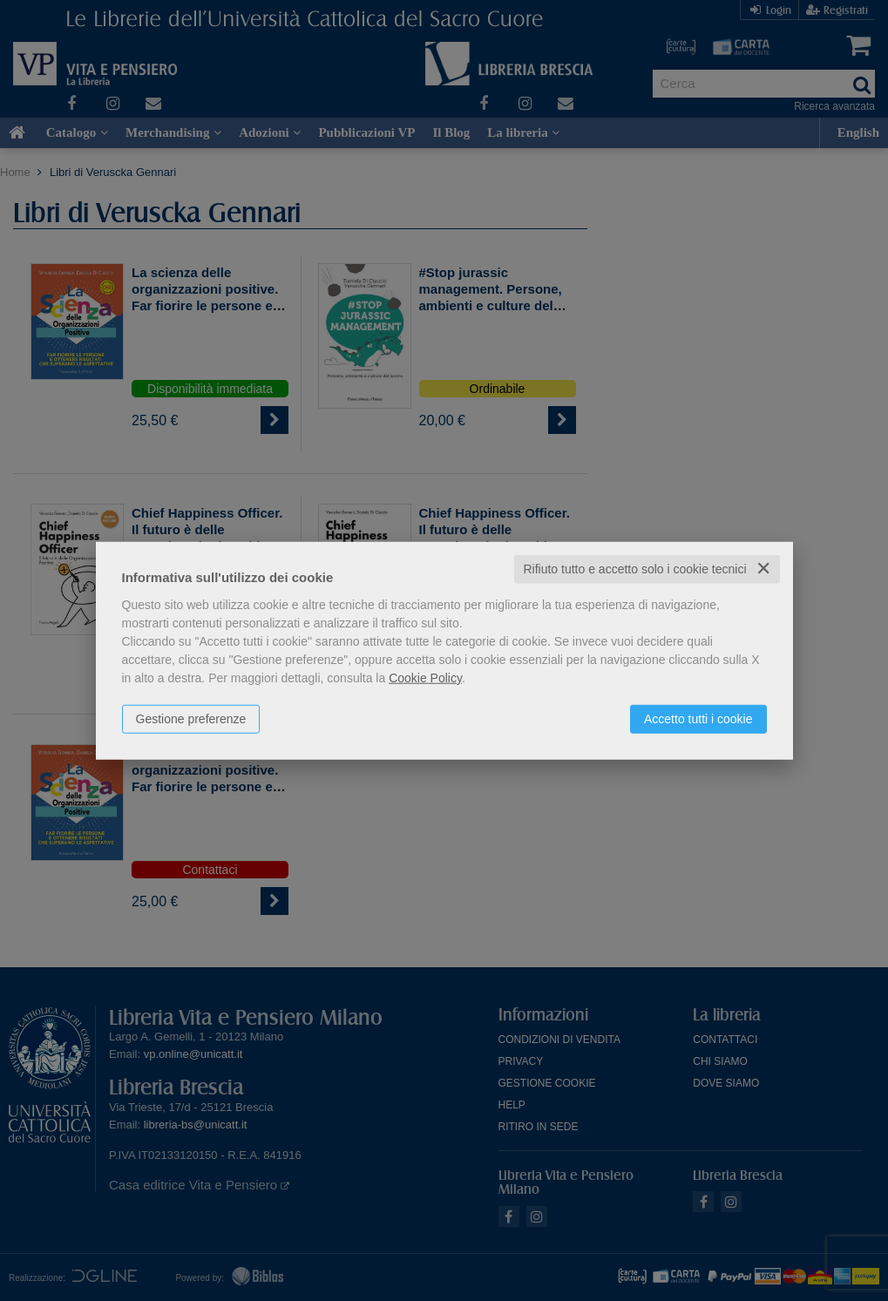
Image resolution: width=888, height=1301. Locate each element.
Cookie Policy (425, 678)
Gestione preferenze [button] (191, 719)
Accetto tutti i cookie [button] (698, 719)
